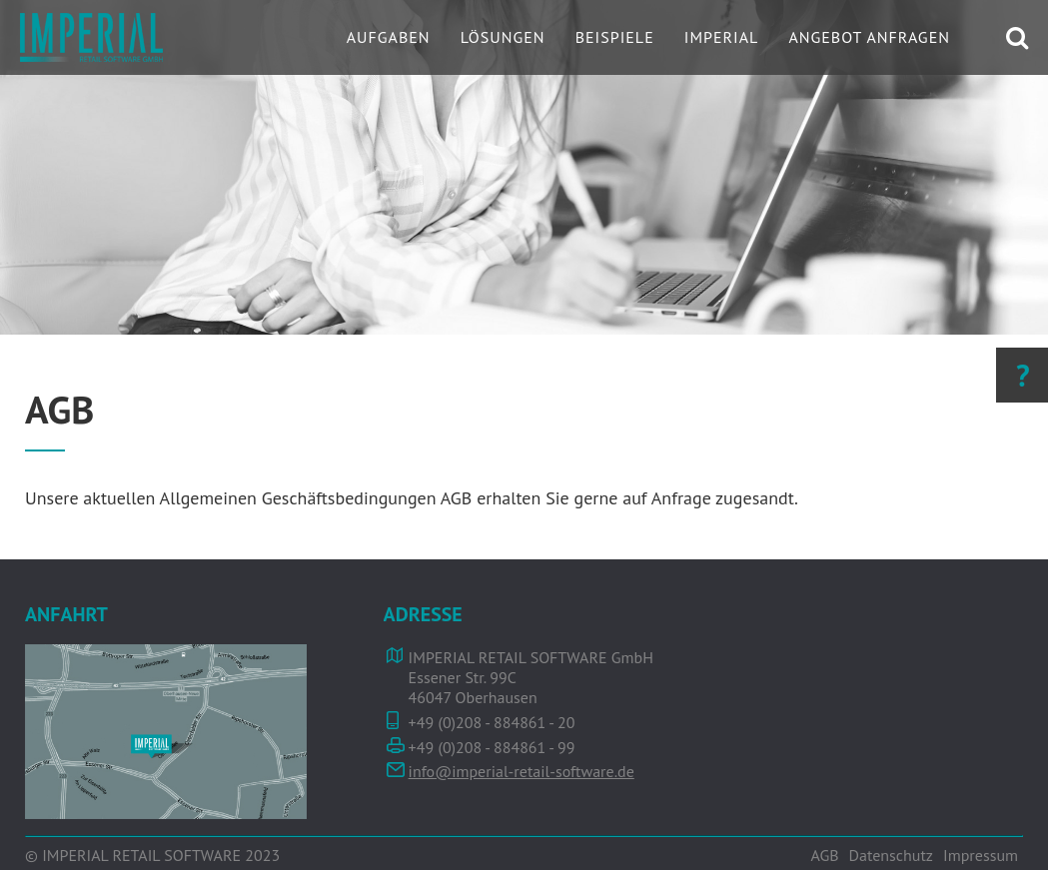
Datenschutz (891, 855)
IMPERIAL (721, 37)
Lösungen (503, 37)
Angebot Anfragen (869, 37)
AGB (824, 855)
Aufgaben (389, 37)
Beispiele (614, 37)
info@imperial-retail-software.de (521, 771)
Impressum (980, 855)
